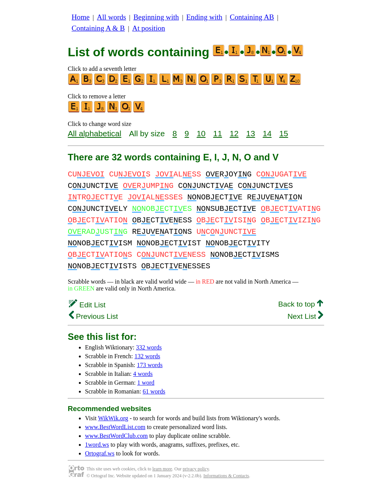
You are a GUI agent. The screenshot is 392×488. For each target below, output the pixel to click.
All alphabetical (94, 133)
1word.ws (97, 444)
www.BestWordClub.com (116, 436)
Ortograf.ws (99, 453)
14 (267, 133)
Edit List (87, 305)
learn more (162, 469)
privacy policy (196, 469)
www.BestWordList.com (115, 427)
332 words (149, 347)
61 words (154, 391)
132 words (147, 356)
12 (234, 133)
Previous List (93, 316)
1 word (145, 382)
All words (111, 17)
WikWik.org (113, 418)
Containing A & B (98, 28)
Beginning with (156, 17)
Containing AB (252, 17)
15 (283, 133)
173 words (150, 365)
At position (148, 28)
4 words (143, 373)
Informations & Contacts (226, 475)
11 (217, 133)
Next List (305, 316)
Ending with (204, 17)
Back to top (300, 304)
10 (201, 133)
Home (81, 17)
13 (250, 133)
